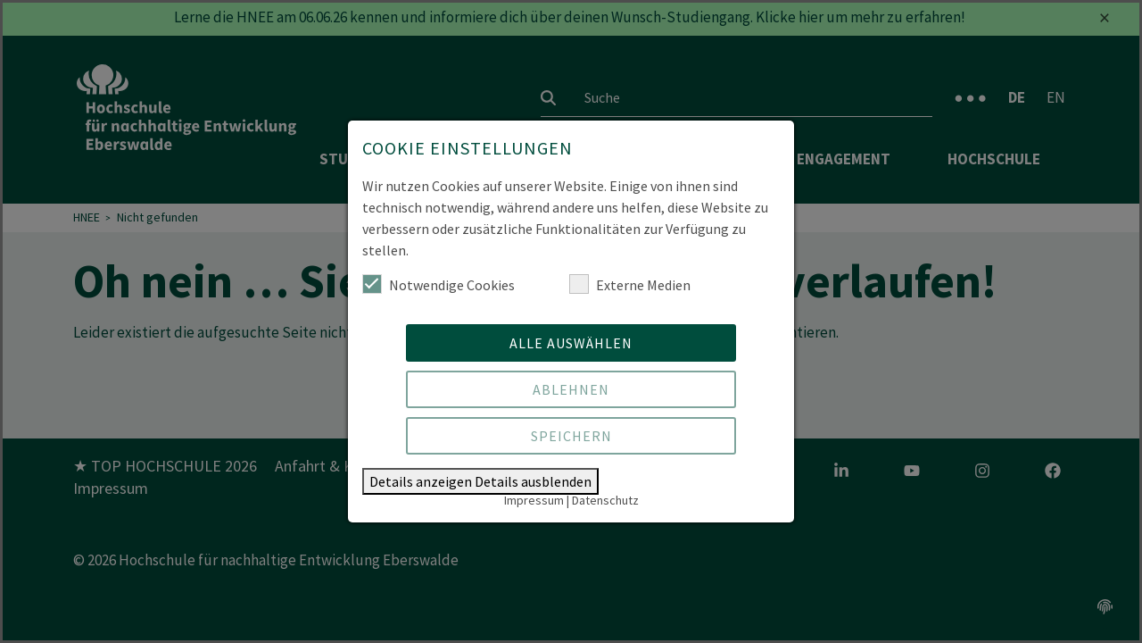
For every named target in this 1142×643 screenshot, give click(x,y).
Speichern (571, 436)
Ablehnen (571, 389)
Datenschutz (605, 500)
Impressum (534, 500)
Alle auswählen (571, 343)
